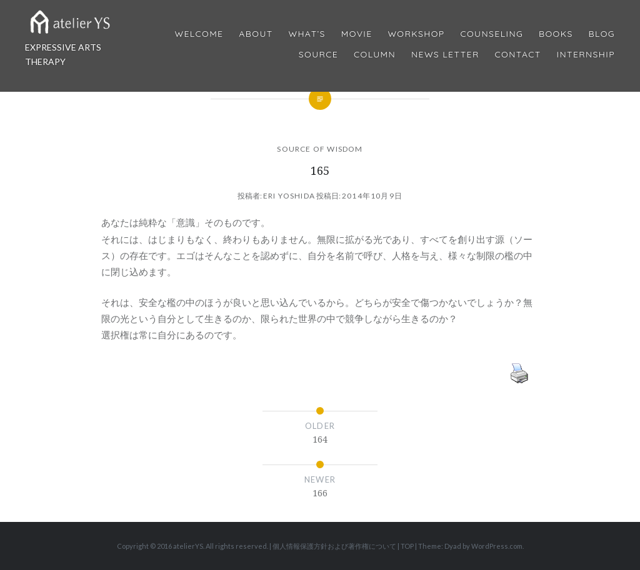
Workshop (416, 34)
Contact (518, 54)
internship (586, 54)
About (255, 34)
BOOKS (556, 34)
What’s (306, 34)
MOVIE (356, 34)
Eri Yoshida (289, 195)
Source (318, 54)
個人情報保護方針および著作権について (334, 546)
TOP (407, 546)
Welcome (198, 34)
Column (375, 54)
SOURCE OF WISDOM (319, 149)
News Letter (445, 54)
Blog (602, 34)
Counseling (491, 34)
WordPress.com (496, 546)
